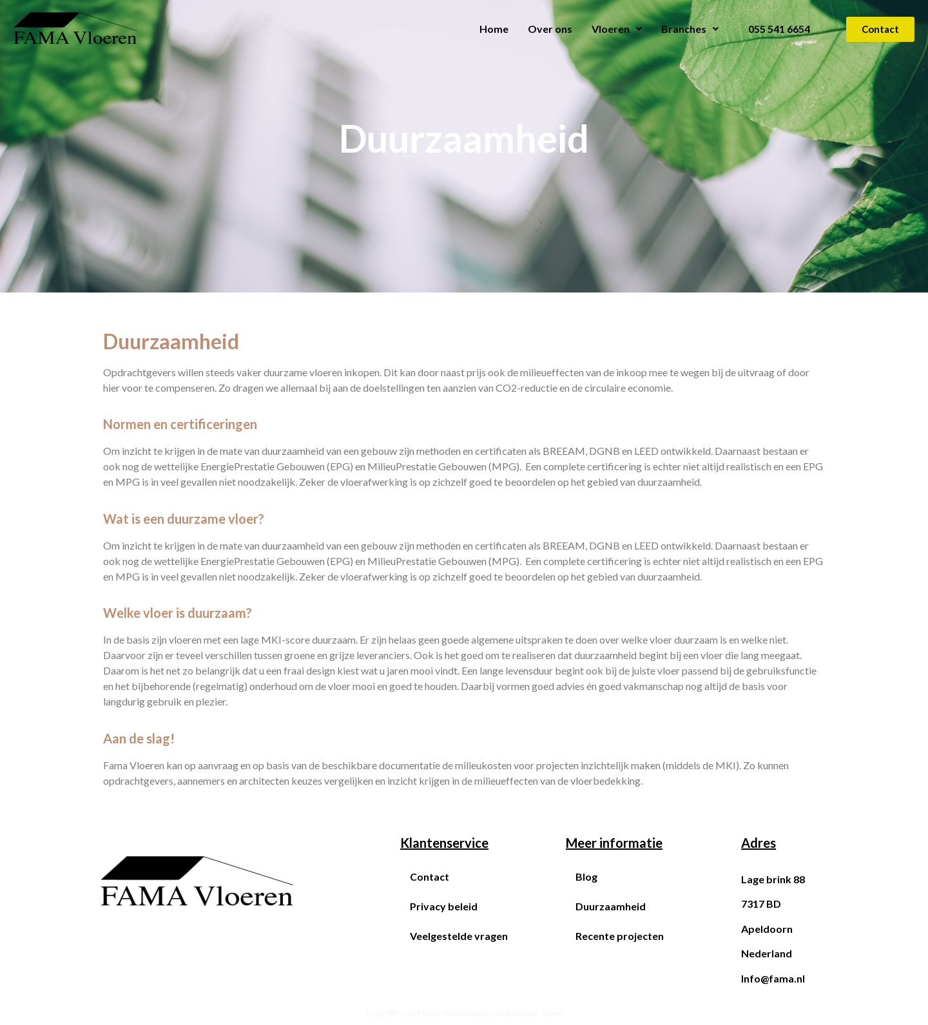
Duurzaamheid (610, 906)
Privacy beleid (444, 906)
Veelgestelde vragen (459, 936)
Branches (690, 29)
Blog (586, 876)
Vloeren (617, 29)
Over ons (550, 29)
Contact (429, 876)
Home (493, 29)
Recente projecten (619, 936)
